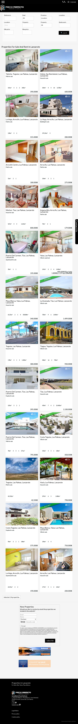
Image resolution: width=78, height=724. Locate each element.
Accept (28, 626)
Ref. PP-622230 (31, 116)
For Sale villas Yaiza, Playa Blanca (21, 685)
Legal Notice (15, 710)
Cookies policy (16, 717)
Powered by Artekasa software (68, 721)
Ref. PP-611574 (31, 479)
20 (33, 97)
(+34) (14, 703)
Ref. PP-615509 (65, 342)
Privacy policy (30, 626)
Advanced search (9, 37)
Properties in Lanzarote (21, 683)
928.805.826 (16, 705)
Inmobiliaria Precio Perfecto (19, 696)
